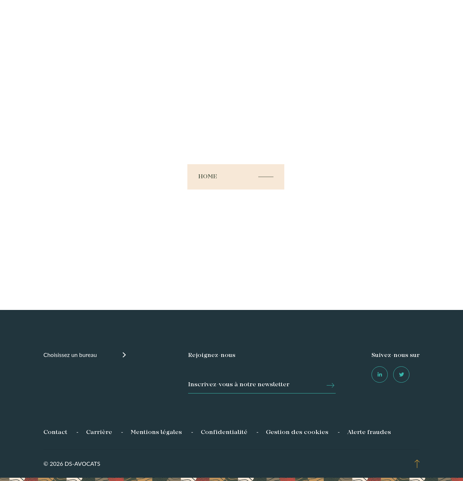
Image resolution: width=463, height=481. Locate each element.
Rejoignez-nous (211, 355)
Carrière (99, 432)
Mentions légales (156, 432)
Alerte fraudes (369, 432)
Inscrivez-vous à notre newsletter (238, 384)
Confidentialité (224, 432)
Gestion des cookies (297, 432)
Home (207, 176)
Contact (55, 432)
